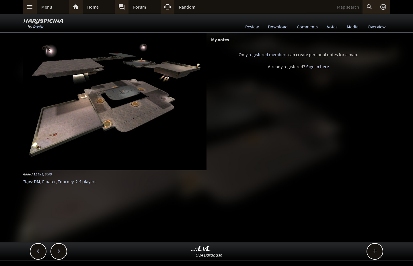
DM (37, 181)
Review (252, 27)
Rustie (38, 27)
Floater (49, 181)
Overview (376, 27)
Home (93, 7)
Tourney (65, 181)
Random (187, 7)
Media (353, 27)
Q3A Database (209, 255)
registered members (267, 54)
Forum (139, 7)
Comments (307, 27)
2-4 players (85, 181)
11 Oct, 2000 (43, 174)
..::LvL (201, 249)
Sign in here (317, 66)
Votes (332, 27)
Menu (46, 7)
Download (278, 27)
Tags (27, 181)
